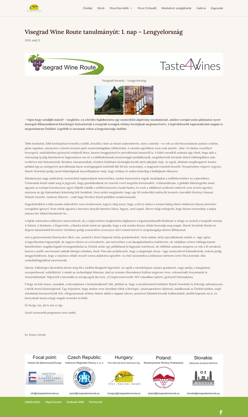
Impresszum (53, 402)
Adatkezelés (32, 402)
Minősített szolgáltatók (176, 8)
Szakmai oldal (75, 402)
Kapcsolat (217, 8)
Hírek (101, 8)
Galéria (201, 8)
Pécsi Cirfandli (147, 8)
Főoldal (87, 8)
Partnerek (95, 402)
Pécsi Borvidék (119, 8)
